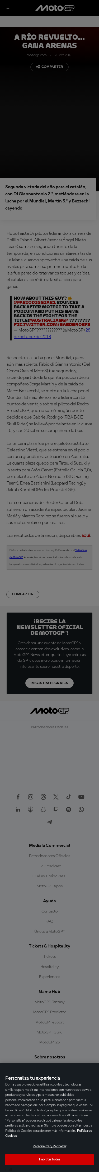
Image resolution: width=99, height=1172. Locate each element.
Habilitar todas (49, 1159)
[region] (49, 1117)
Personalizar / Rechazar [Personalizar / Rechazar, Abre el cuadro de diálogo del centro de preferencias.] (49, 1146)
